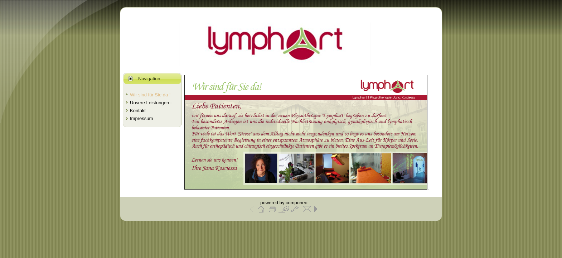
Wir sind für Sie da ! (150, 94)
